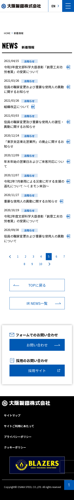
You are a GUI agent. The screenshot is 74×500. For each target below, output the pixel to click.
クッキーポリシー (15, 447)
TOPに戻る (37, 285)
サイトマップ (12, 415)
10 (40, 264)
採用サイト (37, 370)
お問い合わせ (37, 344)
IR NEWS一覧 (37, 303)
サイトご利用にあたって (19, 426)
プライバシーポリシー (18, 436)
